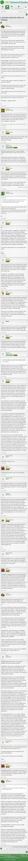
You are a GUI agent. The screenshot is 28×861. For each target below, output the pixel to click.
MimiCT (7, 321)
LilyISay (7, 493)
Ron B (7, 131)
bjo (6, 221)
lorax (7, 291)
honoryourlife (9, 741)
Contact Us (23, 855)
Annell (7, 25)
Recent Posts (3, 11)
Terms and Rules (24, 856)
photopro (8, 109)
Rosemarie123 (9, 455)
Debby (7, 466)
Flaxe (7, 655)
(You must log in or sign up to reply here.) (20, 846)
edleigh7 (8, 192)
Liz (6, 518)
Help (27, 855)
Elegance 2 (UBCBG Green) (5, 855)
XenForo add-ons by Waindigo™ (10, 859)
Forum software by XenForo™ (10, 856)
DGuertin (8, 379)
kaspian (7, 259)
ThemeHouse (16, 857)
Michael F (8, 145)
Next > (7, 22)
